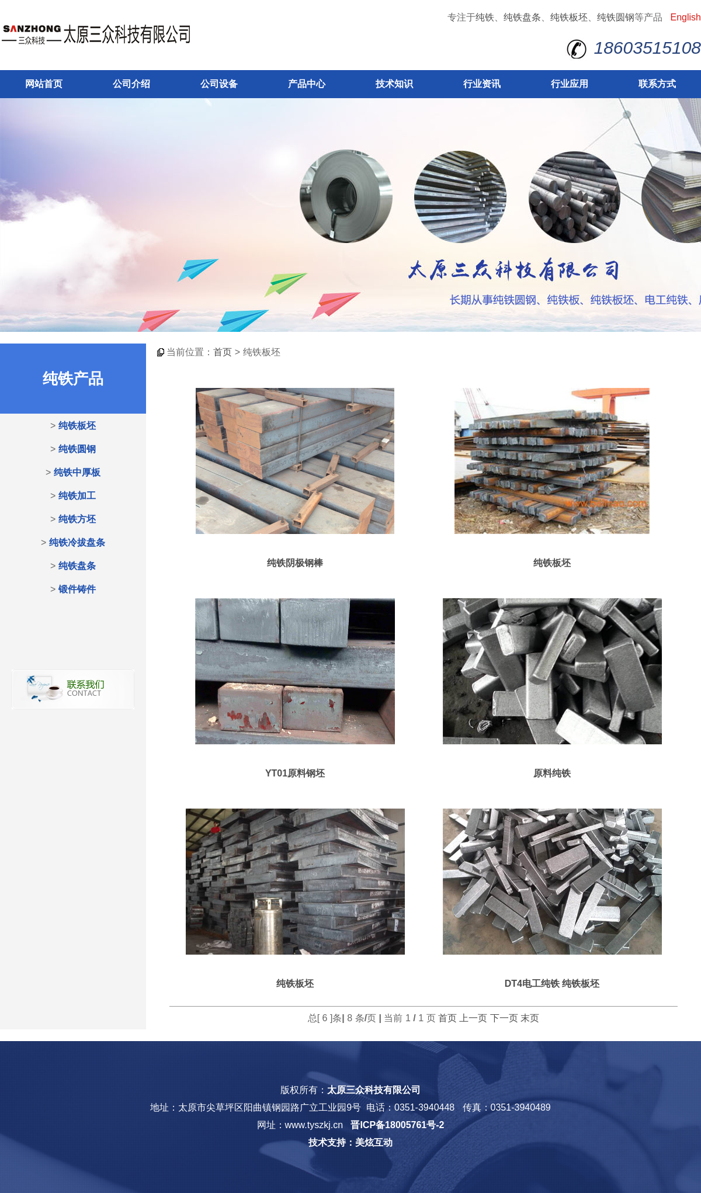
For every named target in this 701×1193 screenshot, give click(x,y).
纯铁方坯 (77, 519)
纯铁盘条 (522, 17)
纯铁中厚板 (77, 472)
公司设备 (219, 84)
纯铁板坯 (569, 17)
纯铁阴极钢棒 (295, 563)
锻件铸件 (77, 589)
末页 (529, 1018)
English (686, 17)
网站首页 (44, 84)
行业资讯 (482, 84)
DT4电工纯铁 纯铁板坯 (552, 984)
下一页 (504, 1018)
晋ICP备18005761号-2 (397, 1125)
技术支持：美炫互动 (350, 1142)
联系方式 (657, 84)
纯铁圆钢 (615, 17)
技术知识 (394, 84)
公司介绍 (131, 84)
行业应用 (569, 84)
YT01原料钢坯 (295, 773)
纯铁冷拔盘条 (77, 542)
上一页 (473, 1018)
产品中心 (306, 84)
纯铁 (485, 17)
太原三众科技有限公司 (374, 1090)
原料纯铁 (552, 773)
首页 (222, 352)
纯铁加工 (77, 496)
